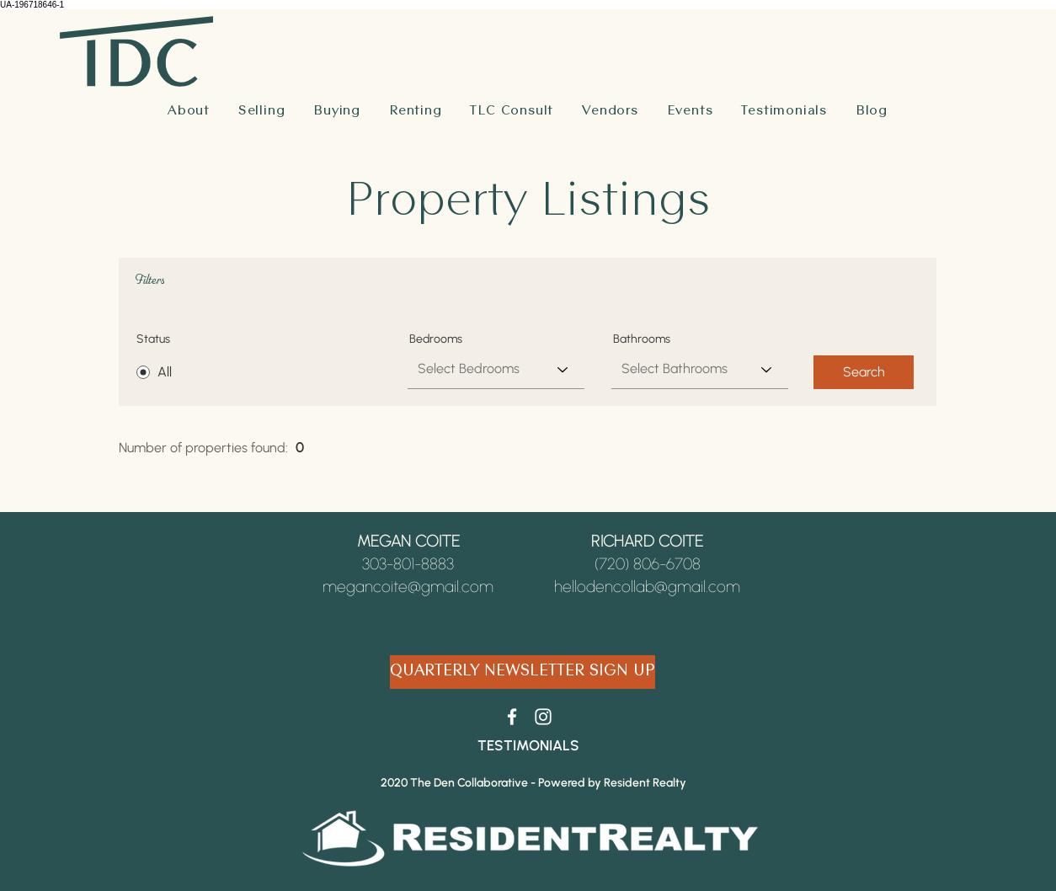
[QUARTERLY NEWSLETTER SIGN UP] (522, 672)
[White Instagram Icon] (543, 717)
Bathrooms (641, 339)
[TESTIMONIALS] (528, 745)
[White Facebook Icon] (512, 717)
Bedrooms (435, 339)
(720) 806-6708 (648, 564)
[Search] (863, 372)
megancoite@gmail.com (408, 586)
